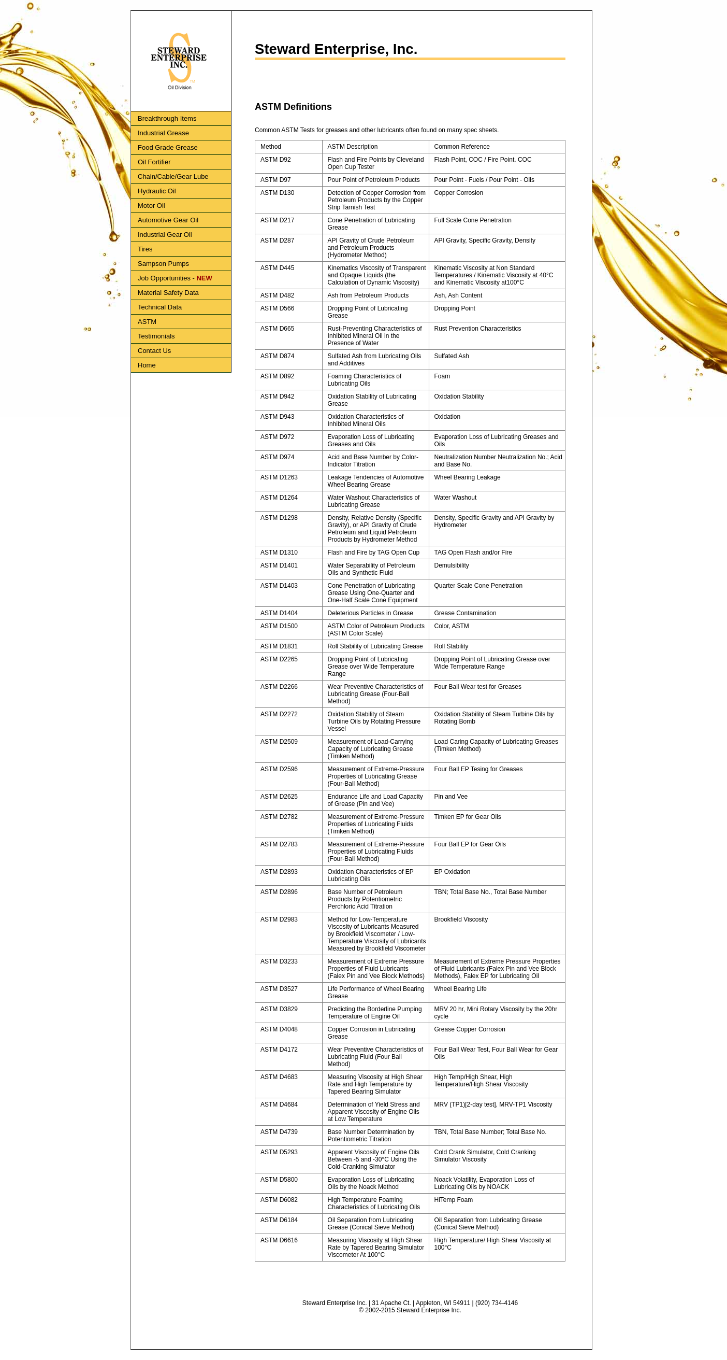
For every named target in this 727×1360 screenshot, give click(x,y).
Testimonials (156, 336)
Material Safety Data (168, 292)
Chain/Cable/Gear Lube (173, 176)
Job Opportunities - (175, 278)
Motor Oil (151, 205)
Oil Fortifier (154, 162)
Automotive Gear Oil (168, 220)
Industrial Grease (163, 133)
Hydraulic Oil (157, 191)
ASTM (147, 321)
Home (147, 365)
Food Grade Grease (168, 147)
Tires (145, 249)
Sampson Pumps (163, 263)
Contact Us (154, 351)
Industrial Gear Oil (165, 234)
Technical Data (160, 307)
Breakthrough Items (167, 118)
